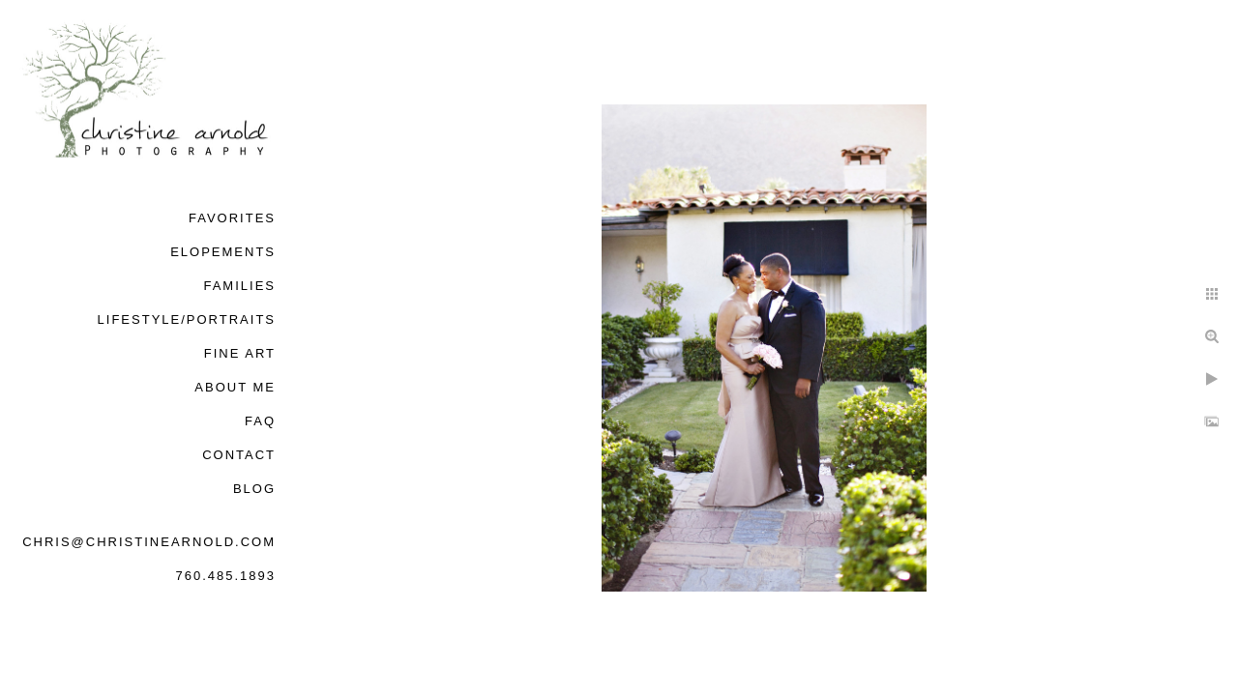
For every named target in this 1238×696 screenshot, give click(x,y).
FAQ (260, 421)
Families (239, 285)
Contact (239, 455)
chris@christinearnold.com (149, 542)
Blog (254, 488)
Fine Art (240, 353)
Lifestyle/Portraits (187, 319)
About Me (235, 387)
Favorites (232, 218)
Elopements (223, 252)
